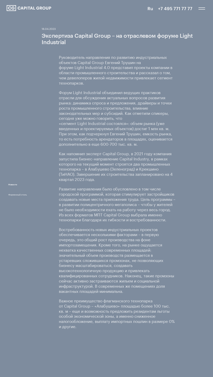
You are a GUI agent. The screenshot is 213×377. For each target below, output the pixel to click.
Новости (12, 184)
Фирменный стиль (17, 195)
